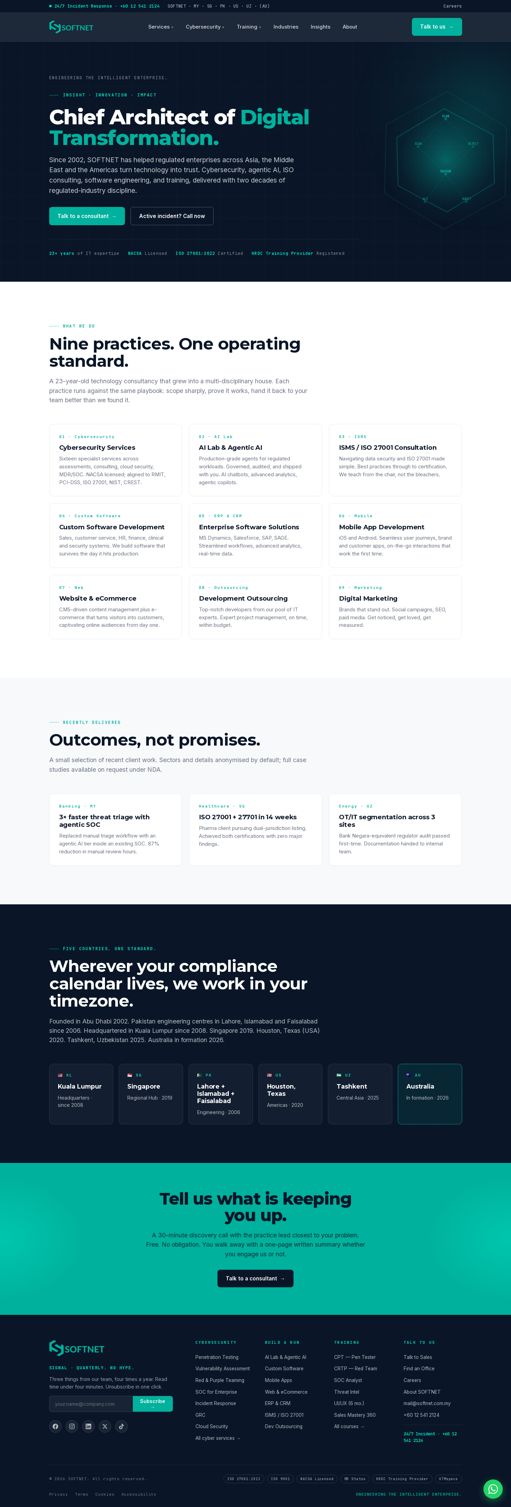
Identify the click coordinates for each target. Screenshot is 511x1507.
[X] (105, 1426)
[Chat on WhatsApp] (493, 1489)
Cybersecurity (203, 27)
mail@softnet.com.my (427, 1403)
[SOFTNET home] (71, 26)
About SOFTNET (422, 1392)
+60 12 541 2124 (421, 1415)
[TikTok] (121, 1426)
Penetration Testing (216, 1357)
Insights (320, 27)
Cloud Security (211, 1426)
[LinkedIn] (88, 1426)
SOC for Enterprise (216, 1392)
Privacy (58, 1494)
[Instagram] (72, 1426)
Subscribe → (152, 1404)
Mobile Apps (278, 1380)
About (350, 27)
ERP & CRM (277, 1403)
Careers (453, 6)
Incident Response (215, 1403)
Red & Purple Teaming (219, 1380)
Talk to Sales (418, 1357)
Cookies (104, 1494)
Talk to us (437, 27)
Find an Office (419, 1368)
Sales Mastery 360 (355, 1415)
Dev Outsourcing (283, 1426)
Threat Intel (346, 1392)
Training (247, 27)
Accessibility (139, 1494)
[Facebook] (55, 1426)
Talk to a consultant (87, 216)
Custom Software (284, 1368)
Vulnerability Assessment (222, 1368)
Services (159, 27)
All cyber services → (218, 1438)
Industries (286, 27)
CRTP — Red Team (355, 1368)
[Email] (91, 1403)
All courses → (349, 1426)
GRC (200, 1415)
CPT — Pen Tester (355, 1357)
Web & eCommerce (286, 1392)
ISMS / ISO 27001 (284, 1415)
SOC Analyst (348, 1380)
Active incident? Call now (172, 216)
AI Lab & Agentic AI (285, 1357)
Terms (81, 1494)
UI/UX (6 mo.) (349, 1403)
